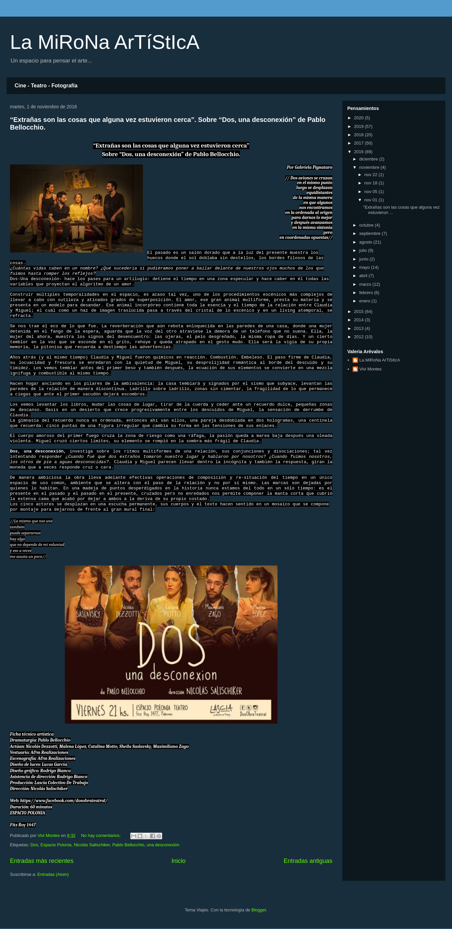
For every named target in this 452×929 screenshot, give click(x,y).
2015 (359, 311)
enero (365, 300)
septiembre (370, 233)
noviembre (370, 167)
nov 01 (371, 199)
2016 (359, 151)
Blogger (258, 909)
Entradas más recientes (41, 861)
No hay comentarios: (101, 835)
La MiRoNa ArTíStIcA (104, 42)
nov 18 (371, 182)
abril (364, 275)
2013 (359, 328)
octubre (367, 225)
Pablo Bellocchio (128, 844)
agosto (366, 242)
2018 (359, 134)
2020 (359, 117)
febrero (366, 292)
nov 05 (371, 191)
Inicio (178, 861)
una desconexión (163, 844)
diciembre (369, 158)
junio (364, 259)
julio (363, 250)
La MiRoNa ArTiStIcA (379, 360)
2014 (359, 319)
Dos (34, 844)
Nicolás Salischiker (92, 844)
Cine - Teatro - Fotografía (46, 85)
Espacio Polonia (56, 844)
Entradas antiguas (307, 861)
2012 (359, 336)
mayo (365, 267)
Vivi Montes (370, 368)
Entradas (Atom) (53, 874)
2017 (359, 143)
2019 (359, 126)
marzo (366, 284)
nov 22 (371, 174)
